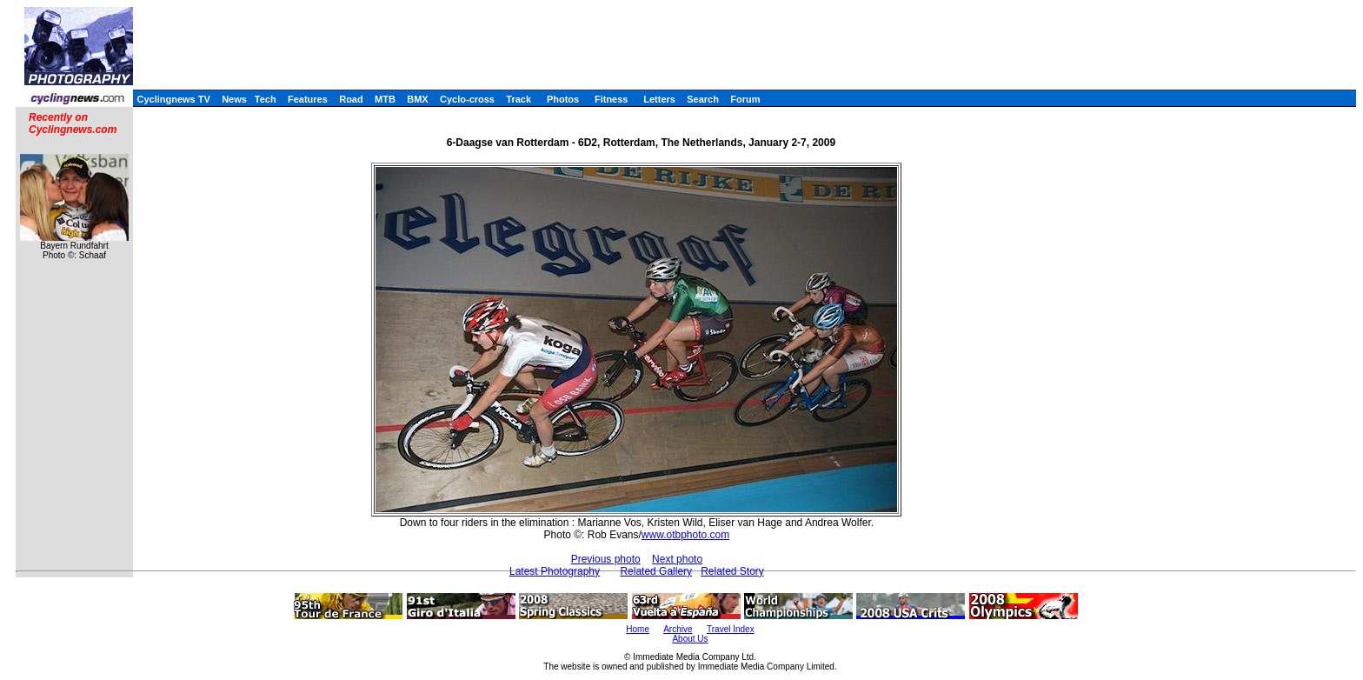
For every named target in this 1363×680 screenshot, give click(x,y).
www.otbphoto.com (685, 535)
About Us (690, 638)
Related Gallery (656, 571)
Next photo (677, 559)
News (234, 99)
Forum (745, 99)
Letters (659, 99)
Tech (265, 99)
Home (637, 629)
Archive (677, 629)
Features (308, 99)
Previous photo (606, 559)
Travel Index (731, 629)
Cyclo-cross (467, 99)
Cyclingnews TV (172, 99)
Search (703, 99)
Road (351, 99)
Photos (563, 99)
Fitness (611, 99)
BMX (417, 99)
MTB (385, 99)
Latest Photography (554, 571)
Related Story (732, 571)
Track (518, 99)
